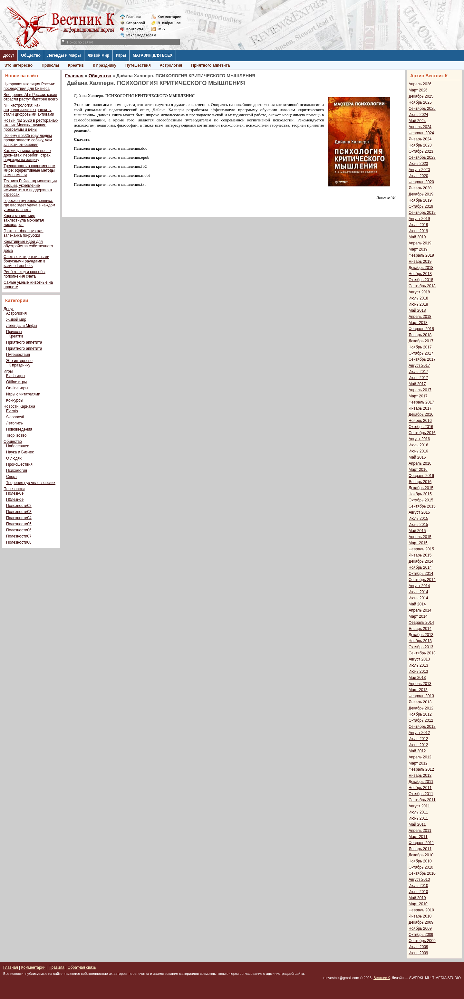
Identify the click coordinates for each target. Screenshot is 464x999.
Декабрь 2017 (421, 341)
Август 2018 (419, 292)
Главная (133, 17)
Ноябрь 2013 (420, 641)
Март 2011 (418, 836)
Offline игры (16, 382)
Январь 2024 (420, 139)
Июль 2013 (418, 665)
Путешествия (138, 65)
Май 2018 (417, 310)
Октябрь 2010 (421, 867)
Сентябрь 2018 (422, 286)
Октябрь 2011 (421, 794)
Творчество (16, 435)
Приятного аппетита (210, 65)
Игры (121, 55)
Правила (56, 967)
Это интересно (19, 65)
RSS (161, 29)
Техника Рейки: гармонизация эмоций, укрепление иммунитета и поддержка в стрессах (30, 188)
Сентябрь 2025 (422, 108)
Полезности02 (19, 505)
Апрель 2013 (420, 683)
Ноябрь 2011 (420, 787)
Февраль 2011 (421, 843)
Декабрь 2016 (421, 414)
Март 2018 (418, 322)
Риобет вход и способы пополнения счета (24, 274)
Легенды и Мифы (64, 55)
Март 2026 (418, 90)
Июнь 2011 (418, 818)
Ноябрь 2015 (420, 494)
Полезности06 (19, 530)
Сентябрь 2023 (422, 157)
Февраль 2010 (421, 910)
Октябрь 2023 (421, 151)
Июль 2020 (418, 176)
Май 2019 (417, 237)
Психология (16, 470)
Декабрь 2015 (421, 488)
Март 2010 (418, 904)
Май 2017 (417, 384)
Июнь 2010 (418, 892)
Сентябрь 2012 (422, 726)
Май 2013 (417, 677)
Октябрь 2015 (421, 500)
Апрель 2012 (420, 757)
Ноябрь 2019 (420, 200)
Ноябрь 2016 (420, 420)
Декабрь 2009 (421, 922)
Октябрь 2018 (421, 280)
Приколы (50, 65)
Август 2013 (419, 659)
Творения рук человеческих (30, 482)
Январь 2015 (420, 555)
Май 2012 (417, 751)
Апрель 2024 (420, 127)
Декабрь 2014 (421, 561)
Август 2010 (419, 879)
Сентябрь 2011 (422, 800)
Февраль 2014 (421, 622)
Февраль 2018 (421, 329)
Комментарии (169, 17)
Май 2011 (417, 824)
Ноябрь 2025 (420, 102)
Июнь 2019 (418, 231)
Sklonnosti (15, 417)
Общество (31, 55)
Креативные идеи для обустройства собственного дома (28, 246)
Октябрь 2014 (421, 573)
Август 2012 (419, 732)
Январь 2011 (420, 849)
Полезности (14, 489)
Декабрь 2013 (421, 635)
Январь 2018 (420, 335)
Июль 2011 (418, 812)
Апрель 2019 (420, 243)
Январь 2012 (420, 775)
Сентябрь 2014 (422, 579)
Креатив (76, 65)
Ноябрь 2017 (420, 347)
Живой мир (98, 55)
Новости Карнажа (19, 406)
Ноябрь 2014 (420, 567)
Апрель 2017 (420, 390)
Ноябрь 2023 (420, 145)
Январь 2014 (420, 628)
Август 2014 (419, 586)
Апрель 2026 (420, 84)
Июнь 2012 (418, 745)
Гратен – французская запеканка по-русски (24, 233)
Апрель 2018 (420, 316)
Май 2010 (417, 898)
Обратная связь (81, 967)
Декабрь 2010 (421, 855)
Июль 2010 (418, 885)
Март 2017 (418, 396)
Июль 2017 (418, 371)
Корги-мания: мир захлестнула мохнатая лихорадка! (24, 220)
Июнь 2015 (418, 524)
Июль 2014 (418, 592)
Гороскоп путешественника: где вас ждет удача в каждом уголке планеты (29, 205)
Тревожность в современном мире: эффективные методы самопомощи (29, 170)
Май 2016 (417, 457)
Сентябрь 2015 (422, 506)
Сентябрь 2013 (422, 653)
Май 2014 (417, 604)
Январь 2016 (420, 482)
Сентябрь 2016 (422, 433)
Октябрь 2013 (421, 647)
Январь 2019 (420, 261)
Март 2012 (418, 763)
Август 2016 (419, 439)
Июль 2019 (418, 225)
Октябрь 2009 (421, 934)
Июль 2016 (418, 445)
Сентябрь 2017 (422, 359)
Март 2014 (418, 616)
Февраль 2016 (421, 475)
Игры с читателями (23, 394)
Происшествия (19, 464)
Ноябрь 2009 (420, 928)
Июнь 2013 (418, 671)
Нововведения (19, 429)
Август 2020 (419, 169)
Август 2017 (419, 365)
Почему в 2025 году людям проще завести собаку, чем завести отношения (28, 140)
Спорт (11, 476)
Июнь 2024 (418, 114)
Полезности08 (19, 542)
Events (12, 411)
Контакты (134, 29)
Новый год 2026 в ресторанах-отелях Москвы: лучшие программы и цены (31, 125)
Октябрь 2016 (421, 426)
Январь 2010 (420, 916)
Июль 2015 (418, 518)
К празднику (104, 65)
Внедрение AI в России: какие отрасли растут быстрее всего (31, 96)
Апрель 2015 (420, 537)
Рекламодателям (138, 35)
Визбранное (169, 23)
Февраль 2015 (421, 549)
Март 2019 (418, 249)
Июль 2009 (418, 947)
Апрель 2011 (420, 830)
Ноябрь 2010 (420, 861)
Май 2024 (417, 121)
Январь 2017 (420, 408)
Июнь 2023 (418, 163)
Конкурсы (14, 400)
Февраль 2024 (421, 133)
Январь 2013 (420, 702)
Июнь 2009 (418, 953)
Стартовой (135, 23)
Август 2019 (419, 218)
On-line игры (17, 388)
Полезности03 (19, 511)
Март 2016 (418, 469)
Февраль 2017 (421, 402)
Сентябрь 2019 (422, 212)
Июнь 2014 (418, 598)
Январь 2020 (420, 188)
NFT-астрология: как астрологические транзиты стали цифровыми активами (29, 110)
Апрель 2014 (420, 610)
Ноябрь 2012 (420, 714)
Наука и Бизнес (20, 452)
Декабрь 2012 (421, 708)
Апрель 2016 (420, 463)
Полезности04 (19, 518)
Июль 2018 (418, 298)
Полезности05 (19, 524)
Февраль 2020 (421, 182)
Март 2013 (418, 690)
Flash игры (15, 376)
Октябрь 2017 (421, 353)
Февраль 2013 (421, 696)
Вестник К (381, 978)
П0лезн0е (15, 493)
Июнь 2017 (418, 378)
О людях (14, 458)
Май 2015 (417, 530)
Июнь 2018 (418, 304)
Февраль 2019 (421, 255)
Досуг (8, 55)
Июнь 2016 (418, 451)
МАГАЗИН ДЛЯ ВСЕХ (152, 55)
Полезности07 (19, 536)
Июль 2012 (418, 739)
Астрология (171, 65)
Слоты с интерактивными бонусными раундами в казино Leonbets (26, 261)
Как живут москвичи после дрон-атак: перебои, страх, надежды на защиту (28, 155)
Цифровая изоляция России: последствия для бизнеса (29, 86)
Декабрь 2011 (421, 781)
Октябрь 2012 (421, 720)
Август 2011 (419, 806)
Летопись (14, 423)
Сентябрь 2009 (422, 940)
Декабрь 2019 (421, 194)
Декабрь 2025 (421, 96)
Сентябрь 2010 (422, 873)
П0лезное (15, 499)
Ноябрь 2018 (420, 273)
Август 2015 (419, 512)
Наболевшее (17, 446)
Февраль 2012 (421, 769)
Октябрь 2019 (421, 206)
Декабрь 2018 (421, 267)
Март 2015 (418, 543)
